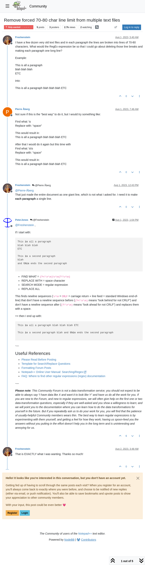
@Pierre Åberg (41, 185)
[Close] (137, 478)
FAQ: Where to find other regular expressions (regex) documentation (63, 376)
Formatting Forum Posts (36, 367)
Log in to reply (131, 27)
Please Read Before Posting (39, 359)
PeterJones (21, 220)
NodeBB (69, 539)
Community (38, 6)
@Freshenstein (39, 220)
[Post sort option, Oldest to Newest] (116, 27)
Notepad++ (85, 533)
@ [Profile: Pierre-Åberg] (24, 190)
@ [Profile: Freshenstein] (24, 225)
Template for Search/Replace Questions (46, 363)
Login (25, 513)
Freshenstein (22, 37)
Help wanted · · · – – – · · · (18, 27)
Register (12, 513)
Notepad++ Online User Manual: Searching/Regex (54, 372)
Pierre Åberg (22, 109)
